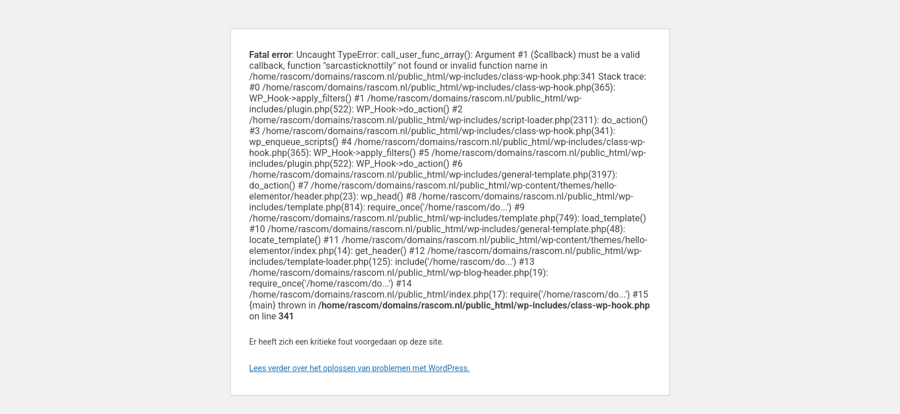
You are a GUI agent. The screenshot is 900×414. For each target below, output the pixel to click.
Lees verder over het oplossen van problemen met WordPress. (359, 368)
